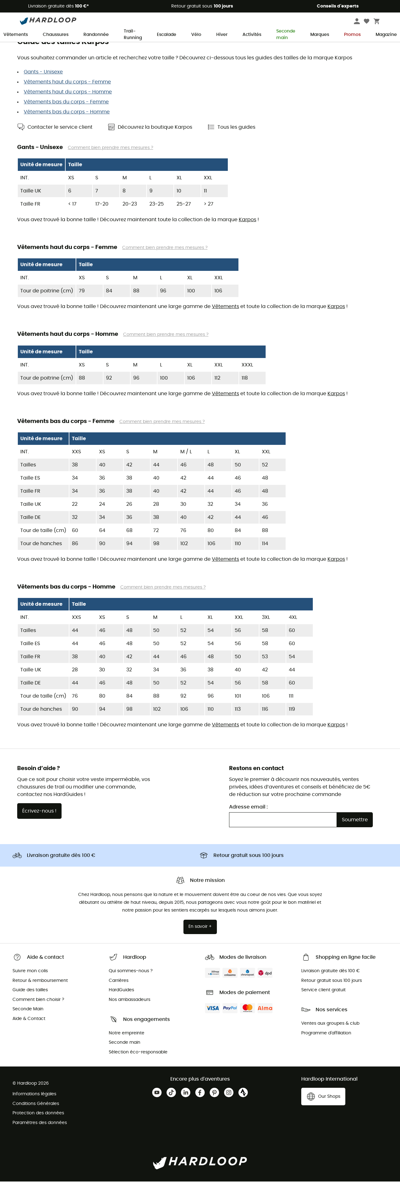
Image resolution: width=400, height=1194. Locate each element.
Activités (251, 34)
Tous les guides (236, 139)
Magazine (386, 34)
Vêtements (15, 34)
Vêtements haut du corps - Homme (68, 104)
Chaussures (55, 34)
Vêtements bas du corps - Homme (67, 124)
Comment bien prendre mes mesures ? (110, 160)
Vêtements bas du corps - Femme (66, 114)
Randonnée (96, 34)
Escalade (166, 34)
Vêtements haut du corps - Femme (67, 94)
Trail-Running (133, 35)
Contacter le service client (60, 139)
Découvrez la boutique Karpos (155, 139)
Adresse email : (248, 819)
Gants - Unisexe (43, 84)
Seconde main (285, 35)
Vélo (196, 34)
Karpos (247, 232)
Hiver (222, 34)
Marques (319, 34)
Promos (352, 34)
